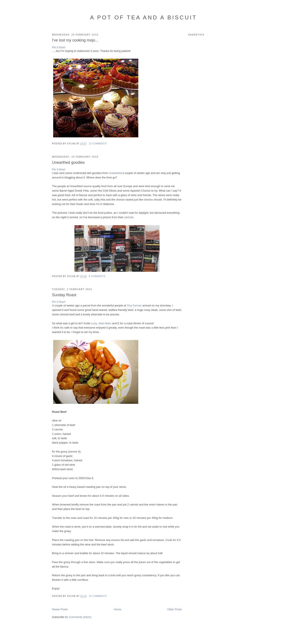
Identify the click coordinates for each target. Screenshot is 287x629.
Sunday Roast (64, 295)
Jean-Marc (104, 323)
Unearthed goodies (68, 162)
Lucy (94, 323)
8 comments (97, 276)
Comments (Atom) (80, 617)
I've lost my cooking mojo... (75, 40)
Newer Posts (60, 609)
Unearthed (115, 173)
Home (117, 609)
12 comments (98, 143)
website (129, 217)
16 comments (98, 596)
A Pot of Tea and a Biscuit (143, 17)
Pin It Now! (59, 47)
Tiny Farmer (134, 305)
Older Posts (174, 609)
